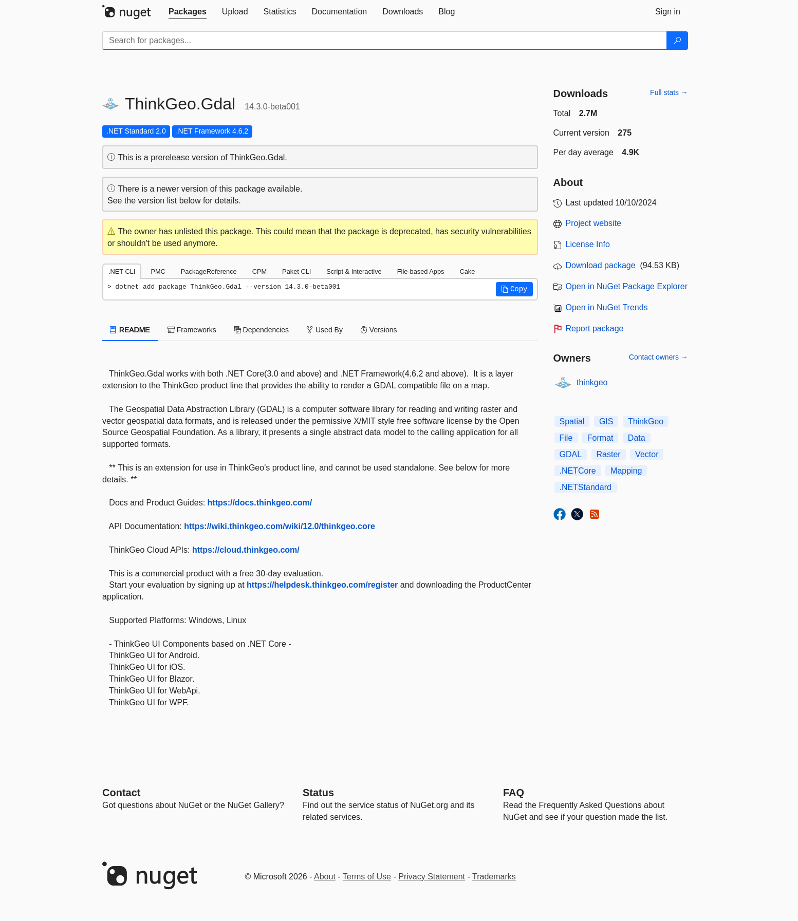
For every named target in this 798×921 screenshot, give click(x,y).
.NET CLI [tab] (121, 271)
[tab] (187, 12)
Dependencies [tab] (261, 330)
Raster (609, 454)
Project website (594, 223)
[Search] (677, 40)
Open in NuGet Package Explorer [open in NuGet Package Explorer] (627, 286)
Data (636, 438)
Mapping (626, 470)
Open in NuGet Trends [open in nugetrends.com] (607, 307)
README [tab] (130, 330)
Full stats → (669, 92)
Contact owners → (658, 357)
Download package (601, 265)
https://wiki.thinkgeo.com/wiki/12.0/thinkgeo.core (279, 526)
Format (600, 438)
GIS (606, 421)
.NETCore (578, 470)
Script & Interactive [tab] (353, 271)
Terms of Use (367, 876)
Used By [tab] (324, 330)
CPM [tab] (259, 271)
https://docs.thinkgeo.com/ (260, 502)
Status (318, 792)
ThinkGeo (645, 421)
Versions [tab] (378, 330)
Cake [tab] (467, 271)
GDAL (571, 454)
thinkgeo (592, 382)
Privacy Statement (431, 876)
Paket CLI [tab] (296, 271)
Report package (595, 328)
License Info (588, 244)
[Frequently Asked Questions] (513, 792)
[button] (514, 289)
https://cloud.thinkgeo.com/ (246, 550)
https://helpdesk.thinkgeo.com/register (322, 584)
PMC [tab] (158, 271)
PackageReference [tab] (209, 271)
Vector (646, 454)
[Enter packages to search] (384, 40)
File (566, 438)
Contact (121, 792)
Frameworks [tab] (192, 330)
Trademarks (494, 876)
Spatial (572, 421)
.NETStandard (585, 487)
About (325, 876)
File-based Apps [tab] (420, 271)
